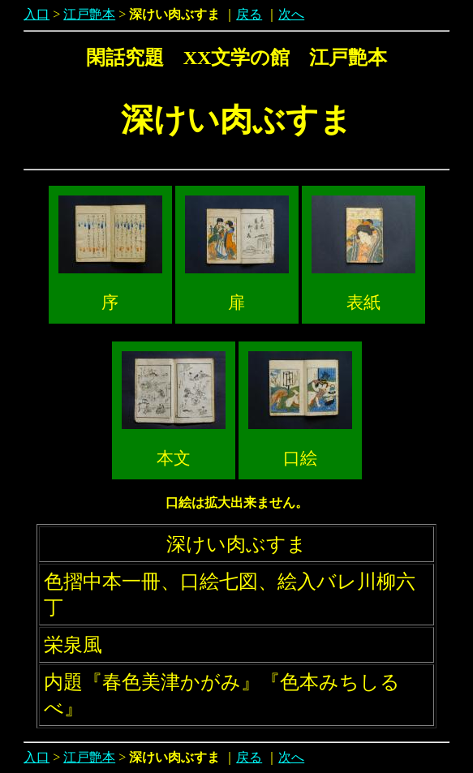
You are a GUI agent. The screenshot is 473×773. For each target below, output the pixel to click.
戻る (249, 14)
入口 (36, 14)
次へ (291, 14)
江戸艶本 (89, 14)
